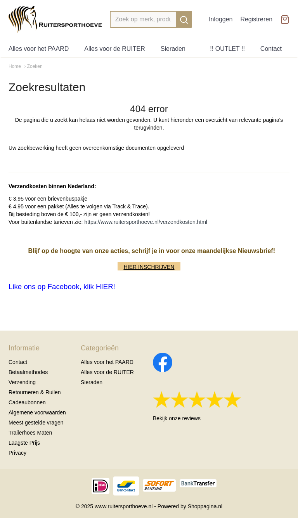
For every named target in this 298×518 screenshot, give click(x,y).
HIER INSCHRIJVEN (149, 267)
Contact (271, 48)
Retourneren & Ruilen (35, 392)
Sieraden (173, 48)
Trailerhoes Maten (30, 433)
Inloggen (220, 19)
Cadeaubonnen (27, 402)
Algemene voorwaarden (37, 412)
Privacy (17, 453)
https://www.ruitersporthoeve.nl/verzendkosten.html (145, 222)
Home (15, 66)
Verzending (22, 382)
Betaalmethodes (28, 372)
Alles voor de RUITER (114, 48)
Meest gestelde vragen (36, 422)
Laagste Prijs (24, 443)
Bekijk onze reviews (177, 418)
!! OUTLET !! (227, 48)
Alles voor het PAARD (39, 48)
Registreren (256, 19)
